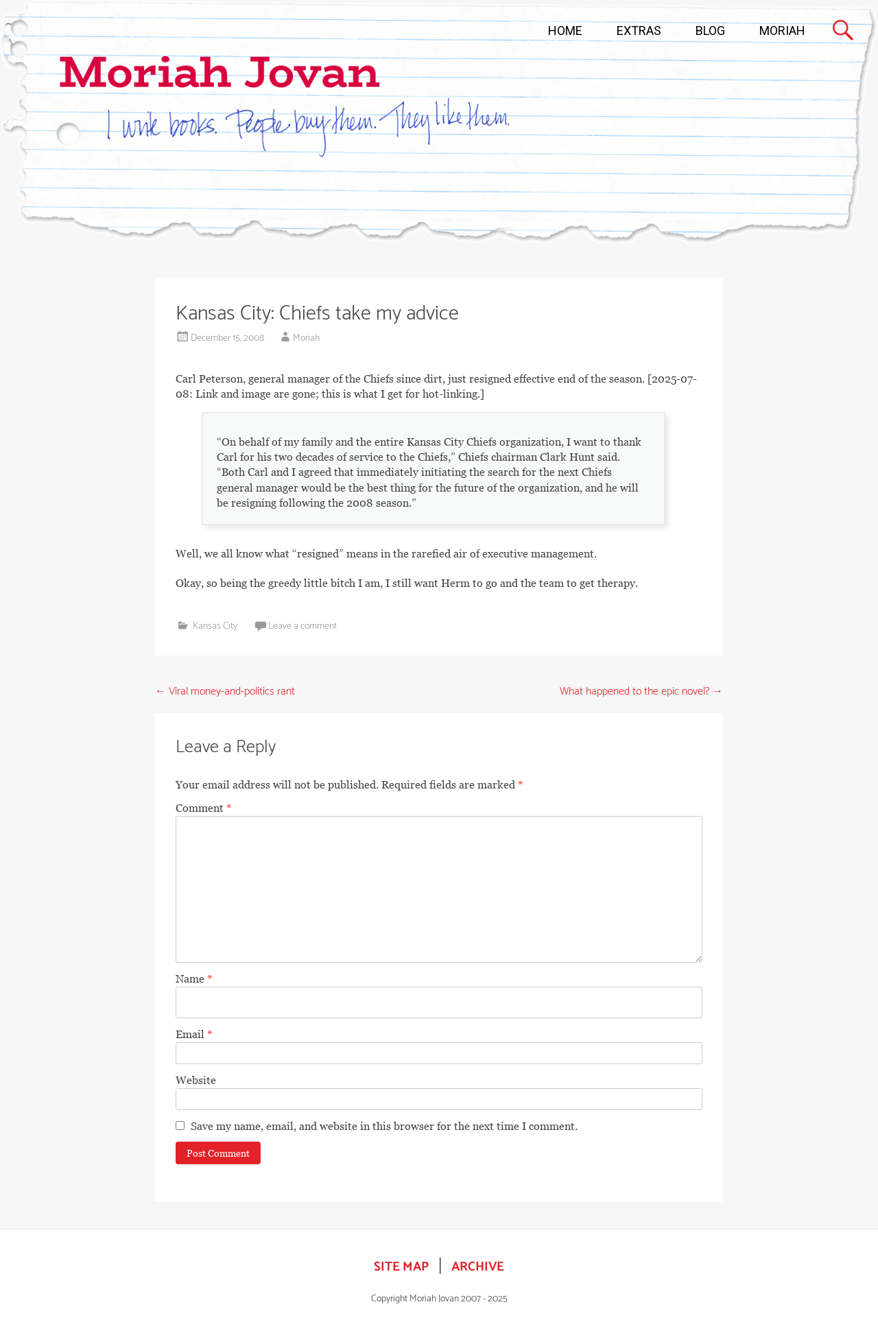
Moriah (306, 338)
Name (194, 978)
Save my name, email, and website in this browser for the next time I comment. (384, 1126)
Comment (204, 808)
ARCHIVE (477, 1266)
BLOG (710, 30)
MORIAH (782, 30)
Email (194, 1034)
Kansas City (215, 626)
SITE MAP (401, 1266)
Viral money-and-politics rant (225, 691)
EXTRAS (639, 30)
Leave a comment (302, 626)
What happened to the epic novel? (641, 691)
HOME (565, 30)
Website (196, 1080)
